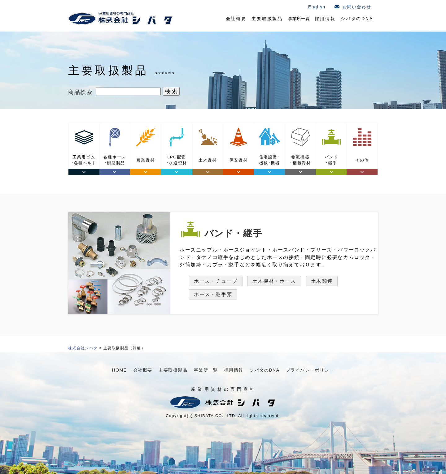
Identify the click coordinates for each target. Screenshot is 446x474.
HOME (119, 370)
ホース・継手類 (213, 294)
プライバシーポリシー (310, 370)
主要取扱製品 (267, 18)
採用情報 (325, 18)
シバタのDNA (357, 18)
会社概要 (236, 18)
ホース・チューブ (216, 281)
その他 (362, 160)
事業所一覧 (299, 18)
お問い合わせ (357, 6)
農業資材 (146, 160)
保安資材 (238, 160)
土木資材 (207, 160)
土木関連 (322, 281)
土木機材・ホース (274, 281)
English (316, 6)
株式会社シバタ (83, 348)
